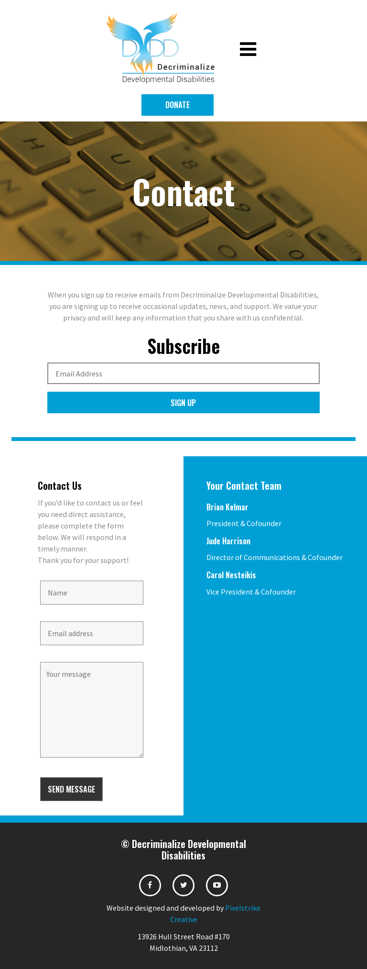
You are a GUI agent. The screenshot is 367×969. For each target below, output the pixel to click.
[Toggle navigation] (248, 50)
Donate (177, 104)
